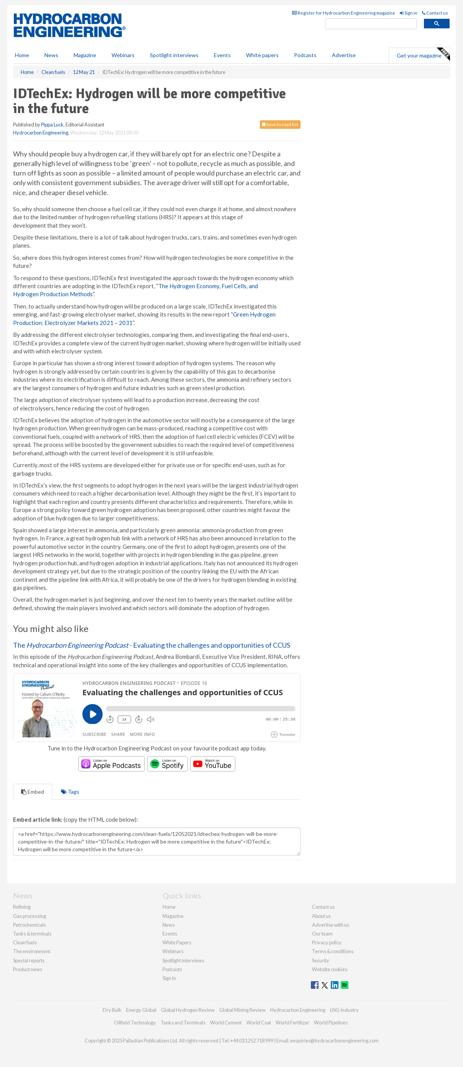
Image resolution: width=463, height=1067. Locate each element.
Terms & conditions (332, 951)
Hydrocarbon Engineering (40, 133)
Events (222, 55)
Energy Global (141, 1010)
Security (320, 960)
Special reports (28, 960)
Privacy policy (327, 942)
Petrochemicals (29, 925)
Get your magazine (423, 54)
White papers (262, 55)
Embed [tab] (32, 791)
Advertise (344, 55)
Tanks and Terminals (183, 1022)
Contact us (435, 12)
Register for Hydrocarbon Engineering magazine (343, 12)
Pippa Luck (52, 124)
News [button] (51, 55)
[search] (371, 24)
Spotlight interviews (174, 55)
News (169, 925)
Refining (22, 907)
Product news (27, 969)
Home (22, 55)
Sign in (408, 12)
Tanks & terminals (32, 934)
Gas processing (29, 916)
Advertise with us (330, 925)
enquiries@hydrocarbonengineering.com (334, 1040)
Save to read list (280, 124)
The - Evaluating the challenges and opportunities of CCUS (151, 645)
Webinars (123, 55)
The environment (31, 951)
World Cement (226, 1022)
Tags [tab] (70, 791)
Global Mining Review (242, 1010)
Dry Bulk (112, 1010)
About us (321, 916)
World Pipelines (331, 1022)
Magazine (85, 55)
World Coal (258, 1022)
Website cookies (329, 969)
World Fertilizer (292, 1022)
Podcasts (305, 55)
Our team (322, 934)
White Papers (177, 942)
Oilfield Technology (135, 1022)
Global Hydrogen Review (188, 1010)
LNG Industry (344, 1010)
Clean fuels (25, 942)
